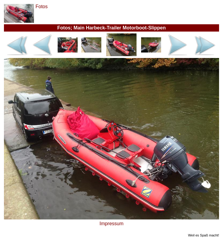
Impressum (111, 223)
